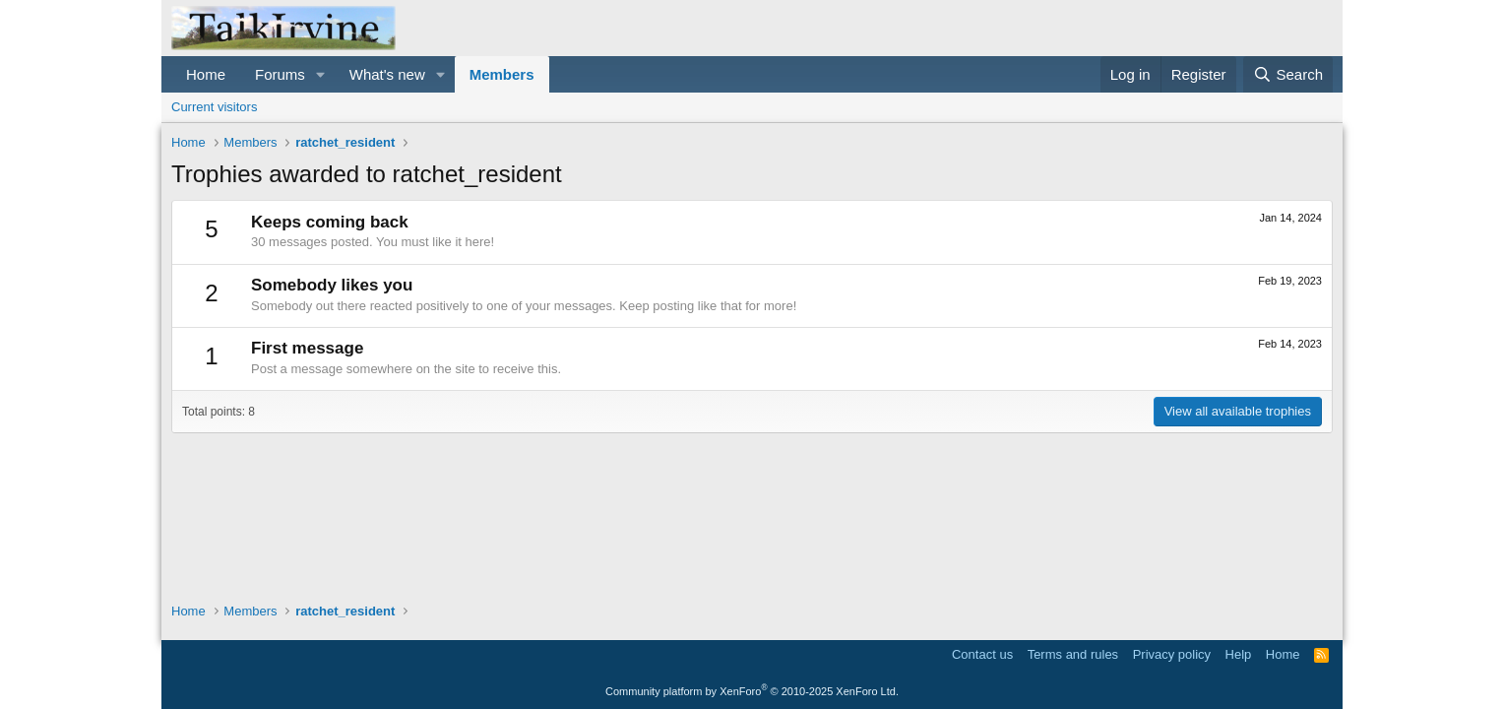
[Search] (1288, 74)
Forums (280, 74)
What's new (387, 74)
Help (1238, 654)
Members (502, 74)
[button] (321, 74)
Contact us (982, 654)
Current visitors (214, 106)
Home (205, 74)
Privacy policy (1172, 654)
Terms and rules (1073, 654)
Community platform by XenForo (752, 691)
